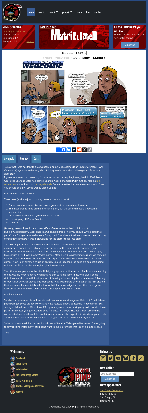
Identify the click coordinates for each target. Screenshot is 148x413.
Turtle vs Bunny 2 (21, 380)
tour (88, 12)
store (79, 12)
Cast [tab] (36, 159)
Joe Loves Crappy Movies (24, 375)
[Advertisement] (124, 197)
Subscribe (129, 45)
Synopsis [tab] (9, 159)
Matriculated (18, 369)
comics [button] (51, 12)
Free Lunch (17, 358)
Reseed (16, 391)
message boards (43, 184)
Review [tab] (24, 159)
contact (98, 12)
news (41, 12)
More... (30, 41)
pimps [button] (65, 12)
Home (31, 11)
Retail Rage (18, 363)
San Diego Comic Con (14, 31)
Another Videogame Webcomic (27, 386)
